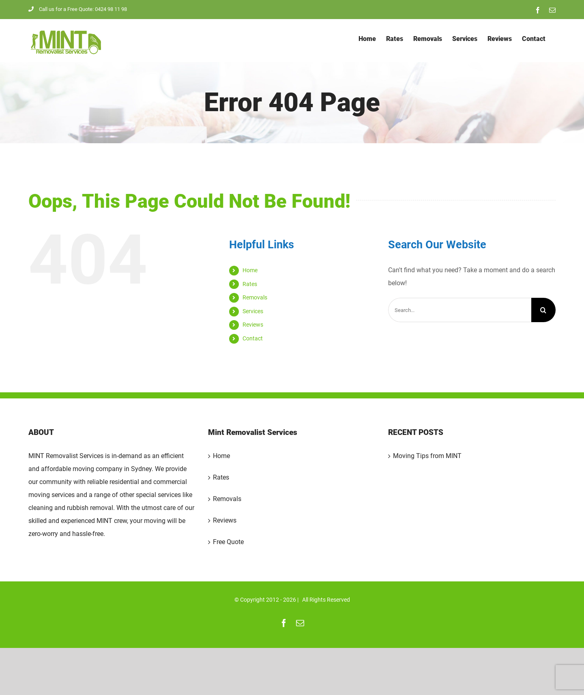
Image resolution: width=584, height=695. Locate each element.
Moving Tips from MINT (427, 456)
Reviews (253, 324)
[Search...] (459, 310)
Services (253, 311)
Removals (255, 297)
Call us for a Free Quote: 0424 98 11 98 (77, 9)
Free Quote (228, 542)
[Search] (543, 310)
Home (250, 270)
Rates (250, 284)
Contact (253, 338)
